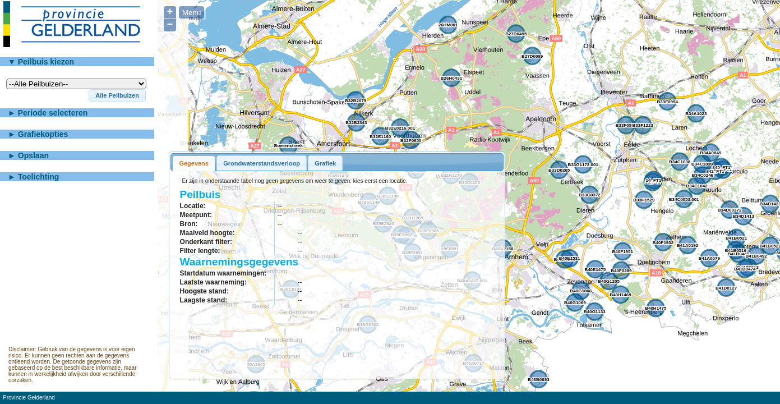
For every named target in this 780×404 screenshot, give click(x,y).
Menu (191, 12)
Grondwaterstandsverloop (261, 163)
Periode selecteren (53, 112)
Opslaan (33, 155)
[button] (117, 95)
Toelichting (38, 176)
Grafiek (325, 163)
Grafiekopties (43, 134)
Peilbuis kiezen (46, 61)
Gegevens (194, 163)
